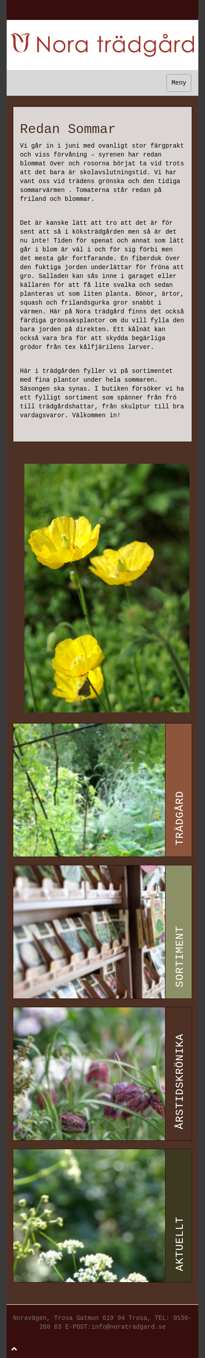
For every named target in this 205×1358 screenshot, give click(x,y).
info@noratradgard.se (128, 1327)
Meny (178, 82)
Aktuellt (180, 1243)
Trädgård (180, 818)
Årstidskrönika (180, 1081)
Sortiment (180, 956)
